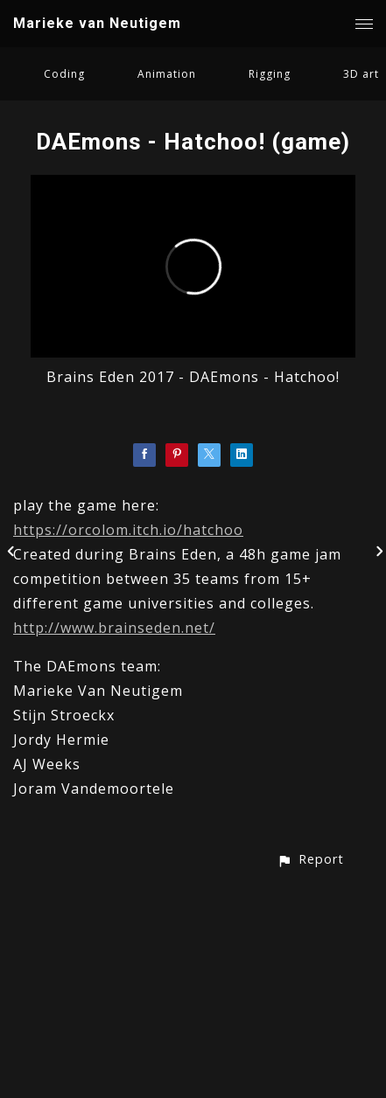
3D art (361, 73)
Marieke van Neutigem (97, 23)
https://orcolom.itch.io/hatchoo (128, 529)
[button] (310, 859)
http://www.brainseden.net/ (114, 627)
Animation (166, 73)
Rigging (270, 73)
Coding (64, 73)
